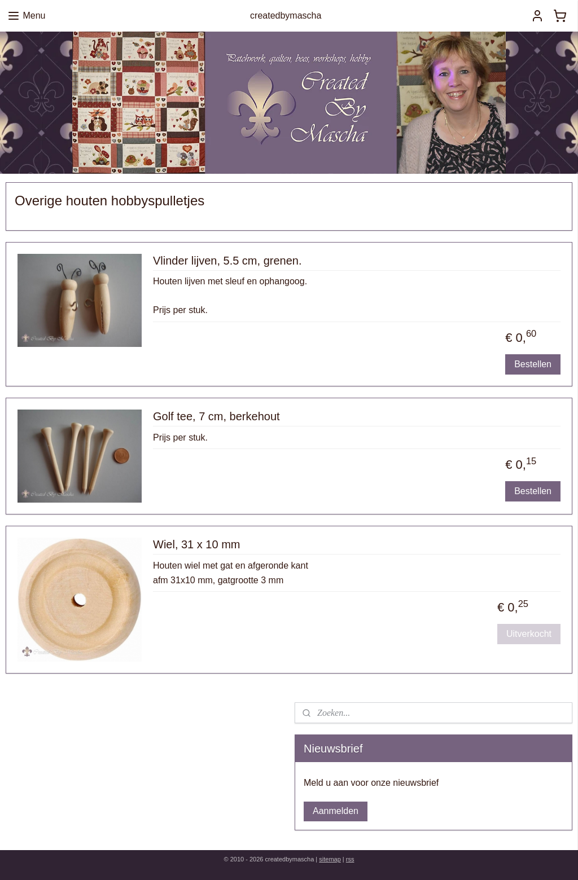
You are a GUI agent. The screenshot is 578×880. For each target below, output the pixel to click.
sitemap (330, 859)
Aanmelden (335, 811)
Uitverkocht (528, 634)
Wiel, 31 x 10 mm (196, 545)
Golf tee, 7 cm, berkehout (216, 416)
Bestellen (532, 364)
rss (350, 859)
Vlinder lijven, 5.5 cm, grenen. (227, 260)
